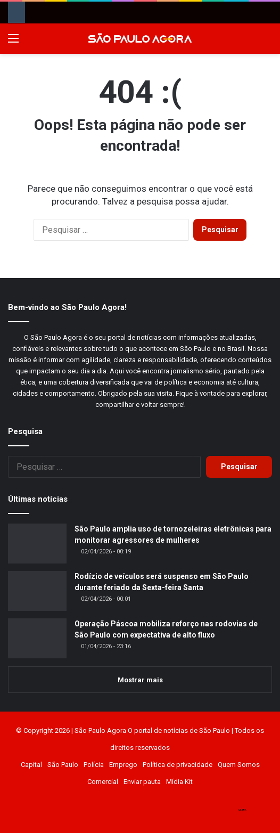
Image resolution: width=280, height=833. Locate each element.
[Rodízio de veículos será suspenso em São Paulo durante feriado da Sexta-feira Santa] (37, 591)
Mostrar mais (140, 680)
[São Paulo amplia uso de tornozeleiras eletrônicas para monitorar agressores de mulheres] (37, 544)
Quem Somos (239, 765)
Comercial (102, 782)
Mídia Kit (179, 782)
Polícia (94, 765)
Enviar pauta (142, 782)
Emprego (123, 765)
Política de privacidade (177, 765)
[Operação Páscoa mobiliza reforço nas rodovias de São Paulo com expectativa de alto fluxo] (37, 638)
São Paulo (62, 765)
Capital (31, 765)
